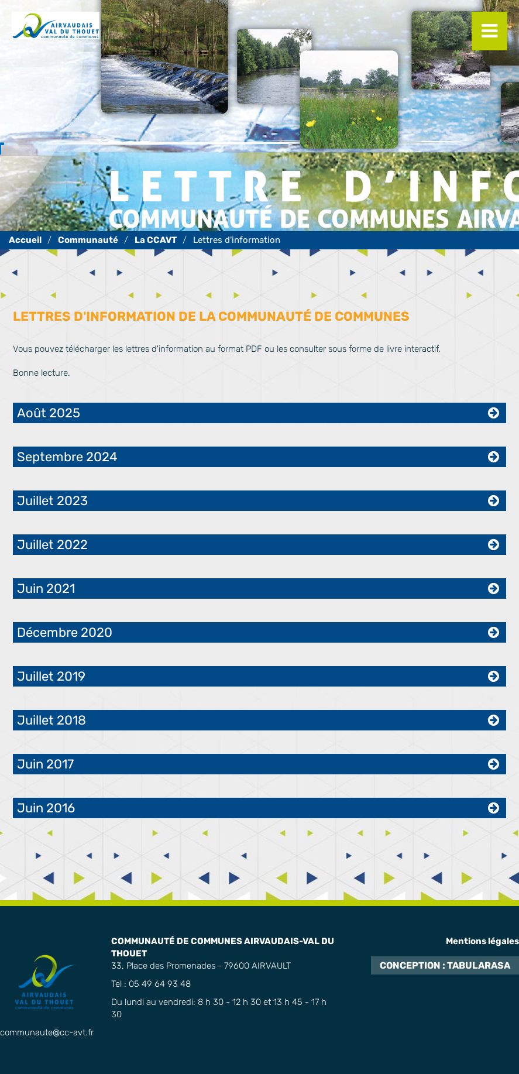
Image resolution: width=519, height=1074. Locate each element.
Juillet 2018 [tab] (51, 720)
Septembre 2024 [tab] (67, 457)
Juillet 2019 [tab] (51, 676)
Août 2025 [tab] (48, 413)
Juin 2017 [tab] (45, 764)
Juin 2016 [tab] (46, 808)
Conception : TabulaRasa (445, 965)
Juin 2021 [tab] (46, 588)
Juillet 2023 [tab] (52, 501)
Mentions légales (482, 941)
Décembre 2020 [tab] (64, 632)
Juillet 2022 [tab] (52, 545)
